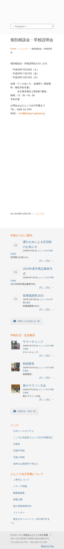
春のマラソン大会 (34, 385)
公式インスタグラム (23, 430)
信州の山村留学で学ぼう (26, 463)
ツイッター (19, 512)
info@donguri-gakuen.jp (31, 113)
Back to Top (47, 546)
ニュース (24, 48)
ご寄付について (21, 479)
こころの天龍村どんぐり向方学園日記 (32, 437)
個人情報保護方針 (22, 506)
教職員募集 (19, 492)
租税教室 (28, 363)
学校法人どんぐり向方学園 (32, 12)
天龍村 (16, 444)
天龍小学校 (19, 457)
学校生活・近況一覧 (24, 411)
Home (13, 48)
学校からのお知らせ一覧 (26, 321)
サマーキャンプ (33, 342)
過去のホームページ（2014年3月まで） (30, 520)
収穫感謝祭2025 (33, 295)
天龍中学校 (19, 450)
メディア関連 (20, 486)
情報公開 (17, 499)
